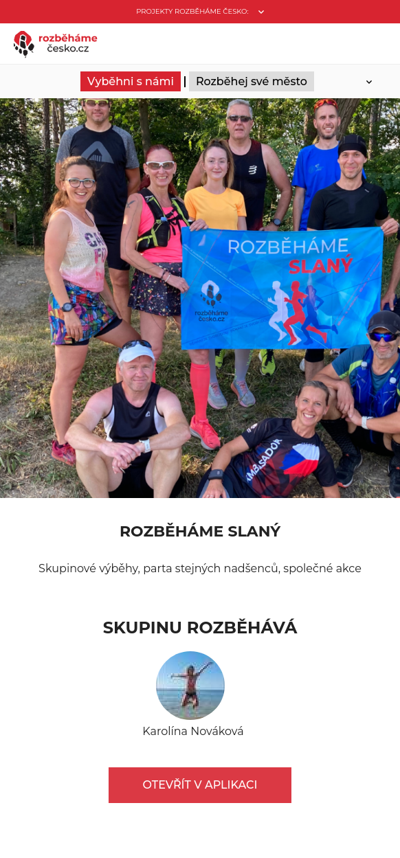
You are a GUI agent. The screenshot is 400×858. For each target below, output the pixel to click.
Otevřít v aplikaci (200, 784)
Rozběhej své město (251, 81)
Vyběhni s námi (130, 81)
